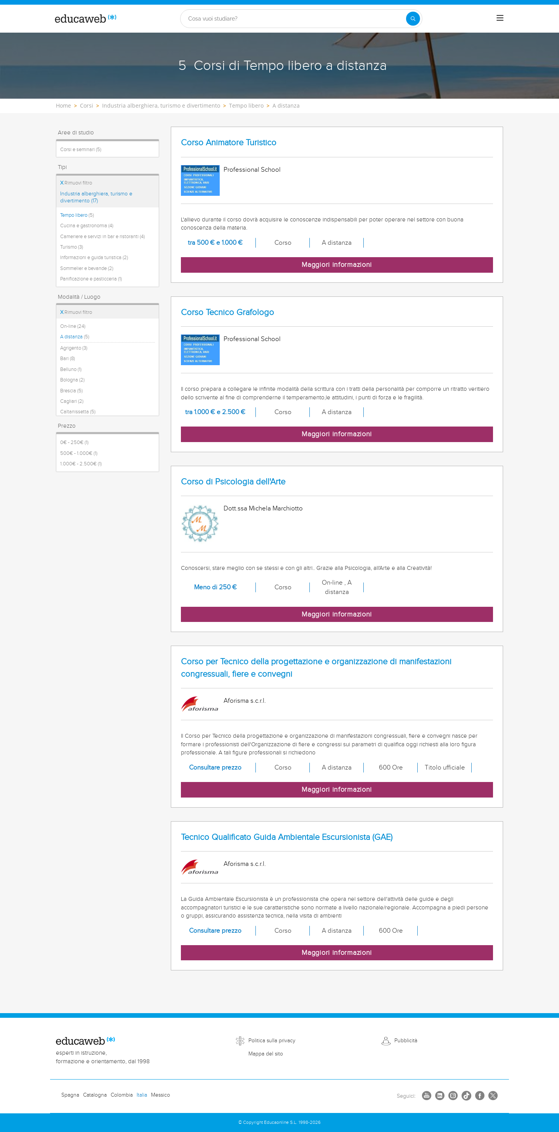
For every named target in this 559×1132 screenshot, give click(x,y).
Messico (160, 1095)
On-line (72, 326)
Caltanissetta (77, 412)
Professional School (252, 170)
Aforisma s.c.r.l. (245, 701)
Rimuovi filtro (76, 183)
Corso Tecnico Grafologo (227, 312)
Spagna (70, 1095)
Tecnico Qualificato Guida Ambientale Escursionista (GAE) (286, 837)
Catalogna (95, 1095)
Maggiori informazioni (337, 265)
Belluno (71, 369)
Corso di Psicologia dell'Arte (233, 482)
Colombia (122, 1095)
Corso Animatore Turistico (228, 143)
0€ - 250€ (74, 442)
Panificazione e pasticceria (91, 279)
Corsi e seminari (80, 149)
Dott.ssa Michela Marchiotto (263, 508)
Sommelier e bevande (86, 268)
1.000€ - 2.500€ (81, 464)
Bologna (72, 380)
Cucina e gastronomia (86, 226)
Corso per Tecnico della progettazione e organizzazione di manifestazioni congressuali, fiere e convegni (316, 668)
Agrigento (73, 348)
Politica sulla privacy (271, 1041)
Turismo (71, 247)
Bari (67, 358)
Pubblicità (405, 1041)
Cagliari (71, 401)
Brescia (71, 391)
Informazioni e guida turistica (94, 257)
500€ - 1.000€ (78, 453)
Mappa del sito (265, 1054)
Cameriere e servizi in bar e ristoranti (102, 236)
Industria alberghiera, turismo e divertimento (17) (96, 197)
